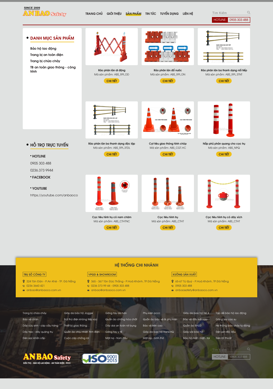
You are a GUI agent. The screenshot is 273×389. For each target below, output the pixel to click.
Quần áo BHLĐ (192, 327)
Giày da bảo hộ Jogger (78, 310)
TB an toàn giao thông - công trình (54, 69)
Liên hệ (188, 13)
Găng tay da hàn (115, 310)
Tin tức (150, 13)
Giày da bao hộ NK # (196, 310)
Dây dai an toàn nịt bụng (120, 327)
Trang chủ (94, 13)
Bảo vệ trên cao (153, 327)
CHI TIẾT (115, 79)
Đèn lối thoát (225, 348)
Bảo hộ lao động (44, 48)
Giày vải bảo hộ (193, 338)
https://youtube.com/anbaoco (56, 194)
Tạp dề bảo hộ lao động (233, 310)
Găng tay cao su (228, 316)
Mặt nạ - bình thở (154, 348)
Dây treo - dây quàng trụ (39, 338)
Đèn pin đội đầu (227, 338)
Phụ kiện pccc (152, 310)
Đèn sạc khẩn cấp (35, 348)
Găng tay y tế (112, 338)
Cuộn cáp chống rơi (76, 348)
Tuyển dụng (169, 13)
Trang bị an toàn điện (48, 54)
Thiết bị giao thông (75, 327)
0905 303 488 (239, 19)
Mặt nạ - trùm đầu (115, 348)
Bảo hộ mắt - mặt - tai (196, 348)
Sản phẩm (133, 13)
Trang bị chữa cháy (46, 61)
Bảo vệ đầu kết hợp (195, 316)
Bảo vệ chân (31, 316)
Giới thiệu (114, 13)
